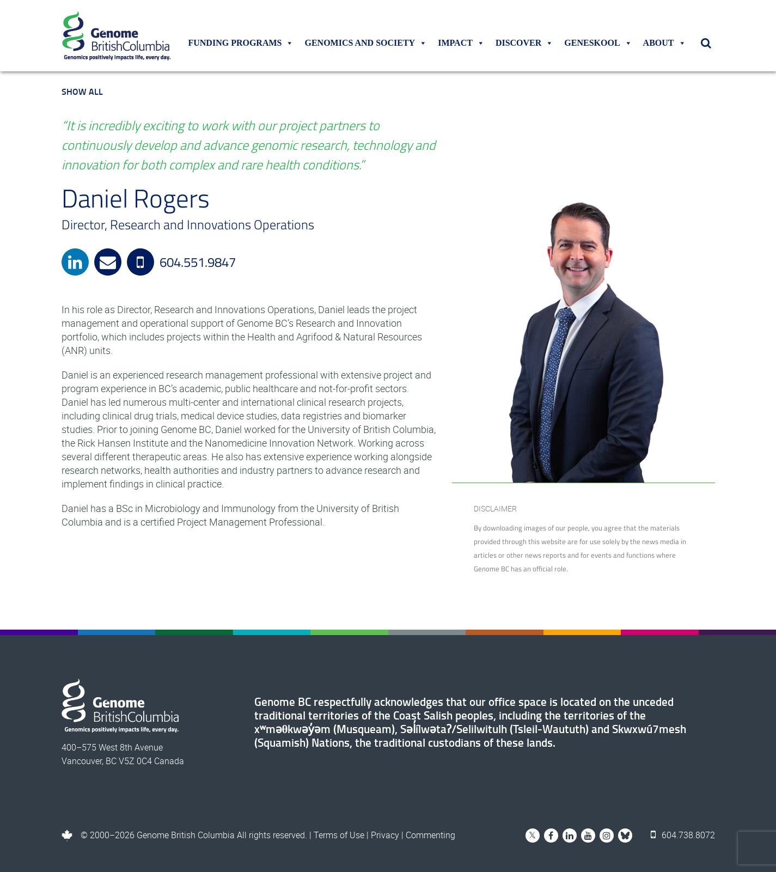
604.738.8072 (683, 835)
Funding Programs (241, 43)
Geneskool (598, 43)
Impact (461, 43)
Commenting (430, 835)
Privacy (385, 835)
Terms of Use (339, 835)
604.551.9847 (181, 262)
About (664, 43)
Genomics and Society (365, 43)
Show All (82, 91)
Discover (524, 43)
